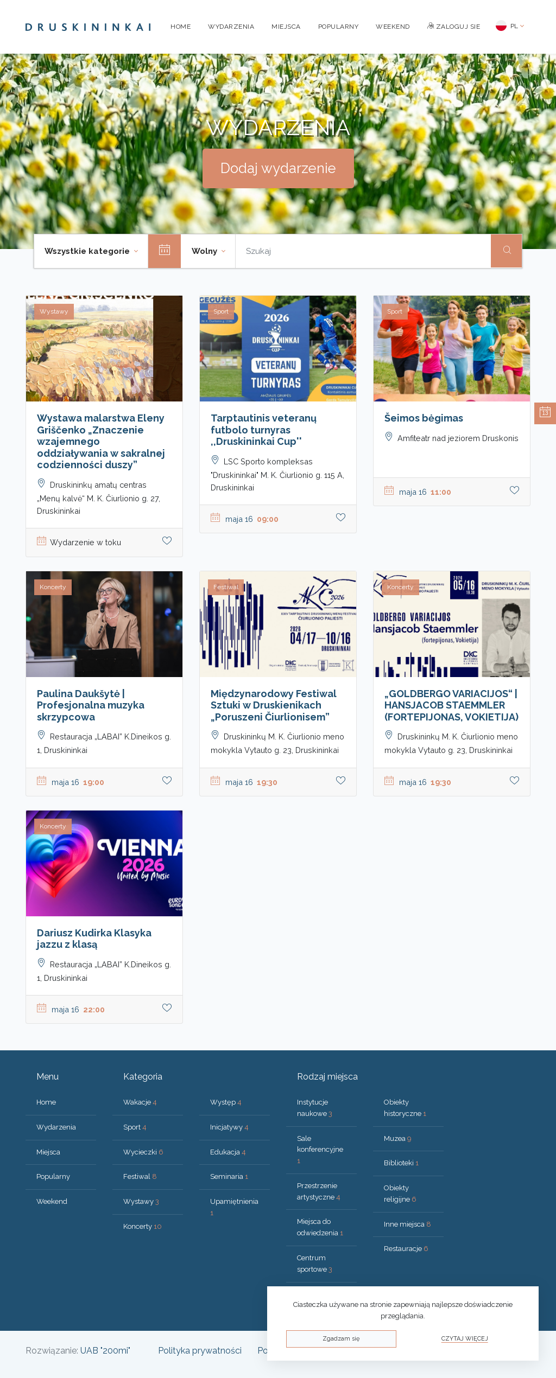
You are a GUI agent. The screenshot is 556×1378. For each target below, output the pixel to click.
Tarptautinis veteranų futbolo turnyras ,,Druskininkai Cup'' (264, 429)
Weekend (393, 26)
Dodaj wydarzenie (278, 168)
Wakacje (140, 1102)
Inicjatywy (229, 1127)
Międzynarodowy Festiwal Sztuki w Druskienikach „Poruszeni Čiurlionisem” (274, 705)
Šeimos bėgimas (423, 418)
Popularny (338, 26)
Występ (226, 1102)
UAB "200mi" (105, 1350)
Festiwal (140, 1176)
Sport (135, 1127)
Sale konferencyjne (320, 1149)
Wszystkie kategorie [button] (88, 251)
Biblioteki (401, 1163)
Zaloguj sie (454, 26)
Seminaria (229, 1176)
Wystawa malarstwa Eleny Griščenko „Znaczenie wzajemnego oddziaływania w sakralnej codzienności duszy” (101, 441)
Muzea (398, 1138)
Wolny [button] (205, 251)
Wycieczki (143, 1152)
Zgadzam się (341, 1338)
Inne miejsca (407, 1224)
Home (180, 26)
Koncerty (142, 1226)
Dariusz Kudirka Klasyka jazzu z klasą (94, 938)
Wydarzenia (231, 26)
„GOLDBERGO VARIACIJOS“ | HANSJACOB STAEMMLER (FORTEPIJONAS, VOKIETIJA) (451, 705)
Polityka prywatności (200, 1350)
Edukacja (228, 1152)
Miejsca (286, 26)
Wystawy (141, 1201)
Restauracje (406, 1249)
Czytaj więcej (464, 1338)
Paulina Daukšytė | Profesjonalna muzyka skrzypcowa (90, 705)
